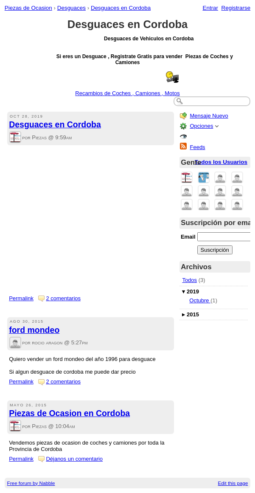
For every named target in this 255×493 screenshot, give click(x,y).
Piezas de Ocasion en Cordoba (69, 413)
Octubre (199, 300)
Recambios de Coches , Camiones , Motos (127, 93)
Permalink (21, 298)
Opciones (201, 126)
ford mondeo (34, 330)
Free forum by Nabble (31, 483)
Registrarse (236, 8)
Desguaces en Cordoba (121, 8)
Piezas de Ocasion (28, 8)
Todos (189, 280)
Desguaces (71, 8)
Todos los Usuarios (221, 162)
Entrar (210, 8)
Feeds (197, 147)
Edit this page (233, 483)
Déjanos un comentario (74, 459)
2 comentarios (63, 298)
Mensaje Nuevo (209, 116)
